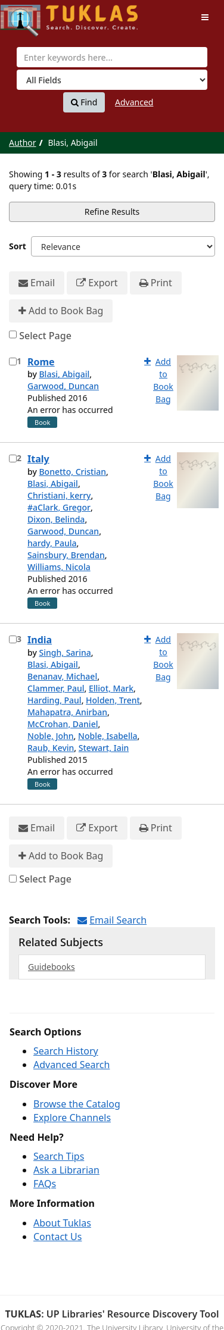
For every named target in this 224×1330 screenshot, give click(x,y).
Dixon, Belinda (56, 519)
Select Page (45, 335)
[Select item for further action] (13, 361)
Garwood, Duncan (63, 386)
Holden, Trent (113, 700)
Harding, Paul (54, 700)
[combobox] (112, 57)
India (39, 639)
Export (96, 283)
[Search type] (112, 80)
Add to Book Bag (60, 311)
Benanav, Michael (62, 676)
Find (84, 102)
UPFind (30, 15)
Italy (38, 458)
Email (36, 283)
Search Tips (58, 1156)
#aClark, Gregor (59, 507)
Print (155, 283)
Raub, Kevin (50, 747)
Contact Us (57, 1236)
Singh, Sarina (65, 652)
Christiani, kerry (59, 495)
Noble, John (50, 735)
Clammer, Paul (55, 688)
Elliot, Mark (111, 688)
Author (22, 142)
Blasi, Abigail (64, 374)
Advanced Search (71, 1064)
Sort (17, 246)
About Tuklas (62, 1222)
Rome (41, 361)
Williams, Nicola (59, 566)
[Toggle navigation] (205, 17)
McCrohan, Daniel (62, 724)
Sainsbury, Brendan (66, 555)
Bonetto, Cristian (72, 471)
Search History (65, 1050)
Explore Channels (72, 1117)
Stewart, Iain (104, 747)
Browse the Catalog (76, 1103)
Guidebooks (51, 966)
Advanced (134, 102)
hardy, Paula (52, 543)
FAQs (44, 1183)
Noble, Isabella (107, 735)
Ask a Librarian (66, 1169)
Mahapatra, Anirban (67, 712)
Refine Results (112, 211)
